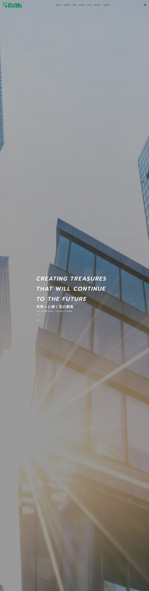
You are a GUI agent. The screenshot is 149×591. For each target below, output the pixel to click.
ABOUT (57, 5)
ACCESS (81, 5)
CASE (74, 5)
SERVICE (66, 5)
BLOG (90, 5)
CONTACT (98, 5)
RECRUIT (108, 5)
